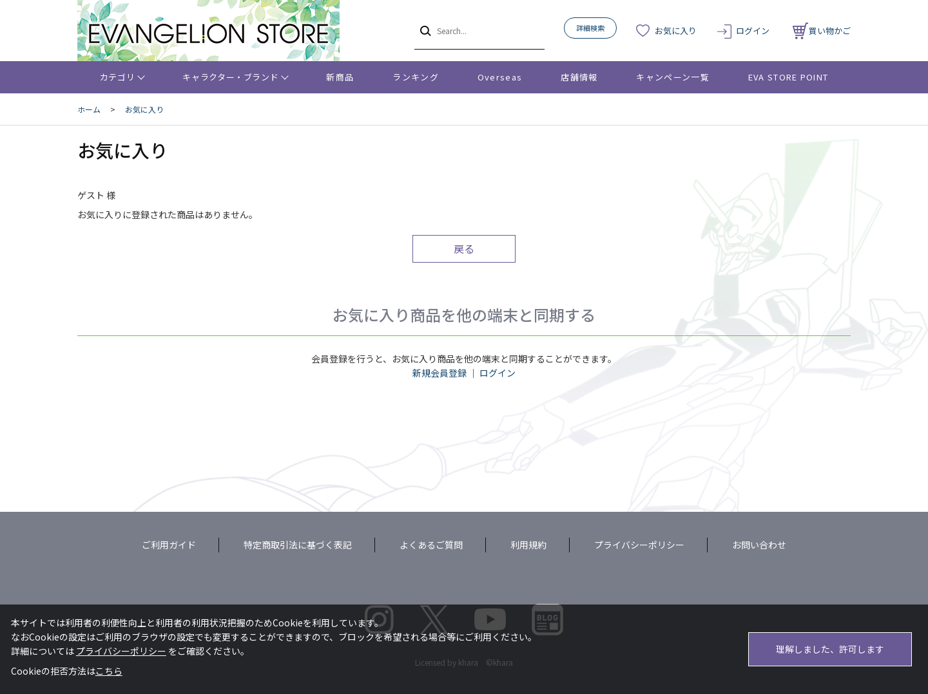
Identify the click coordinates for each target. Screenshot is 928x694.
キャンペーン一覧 (672, 77)
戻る (464, 248)
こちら (108, 670)
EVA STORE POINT (788, 77)
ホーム (89, 109)
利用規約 (528, 544)
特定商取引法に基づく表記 (298, 544)
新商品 (340, 77)
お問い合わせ (759, 544)
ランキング (415, 77)
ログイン (752, 30)
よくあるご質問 (431, 544)
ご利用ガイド (169, 544)
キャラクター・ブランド (230, 77)
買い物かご (822, 30)
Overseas (500, 77)
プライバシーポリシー (639, 544)
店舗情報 (579, 77)
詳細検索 (590, 28)
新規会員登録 (439, 372)
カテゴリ (117, 77)
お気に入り (676, 30)
